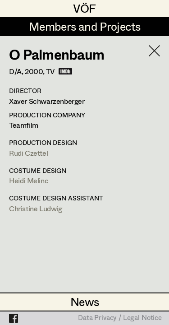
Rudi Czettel (28, 152)
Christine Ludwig (35, 208)
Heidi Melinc (28, 180)
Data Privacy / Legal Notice (120, 318)
